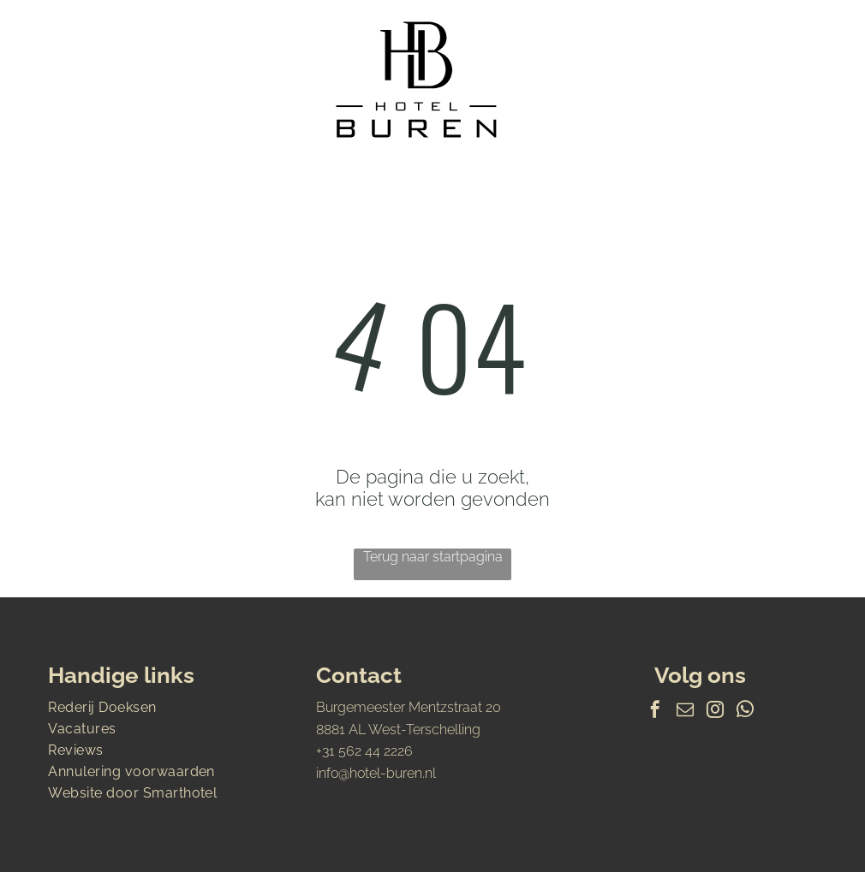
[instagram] (715, 712)
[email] (685, 712)
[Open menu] (788, 79)
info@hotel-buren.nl (376, 773)
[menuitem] (164, 707)
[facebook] (655, 712)
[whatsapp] (745, 712)
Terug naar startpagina (433, 557)
